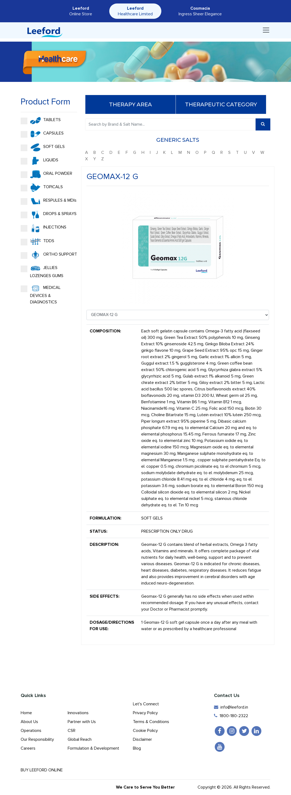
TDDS (37, 242)
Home (26, 713)
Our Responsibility (37, 739)
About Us (29, 721)
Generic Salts (177, 140)
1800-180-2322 (231, 715)
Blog (137, 748)
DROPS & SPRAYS (49, 214)
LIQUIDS (39, 161)
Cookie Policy (145, 730)
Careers (28, 748)
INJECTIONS (43, 228)
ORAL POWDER (46, 174)
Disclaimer (142, 739)
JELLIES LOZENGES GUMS (42, 271)
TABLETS (41, 121)
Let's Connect (146, 704)
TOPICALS (42, 188)
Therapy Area (130, 104)
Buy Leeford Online (46, 770)
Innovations (78, 713)
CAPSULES (42, 134)
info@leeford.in (231, 707)
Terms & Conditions (151, 721)
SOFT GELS (43, 147)
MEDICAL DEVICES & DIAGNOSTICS (41, 294)
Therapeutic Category (221, 104)
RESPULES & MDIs (49, 201)
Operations (31, 730)
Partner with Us (82, 721)
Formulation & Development (93, 748)
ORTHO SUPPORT (49, 255)
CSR (71, 730)
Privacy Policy (145, 713)
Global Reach (80, 739)
